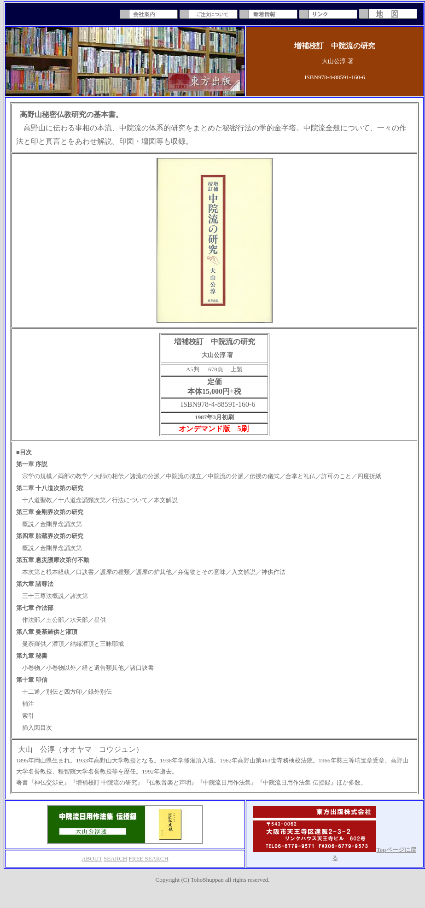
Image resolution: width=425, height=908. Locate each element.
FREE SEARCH (149, 858)
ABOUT (92, 858)
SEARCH (115, 858)
